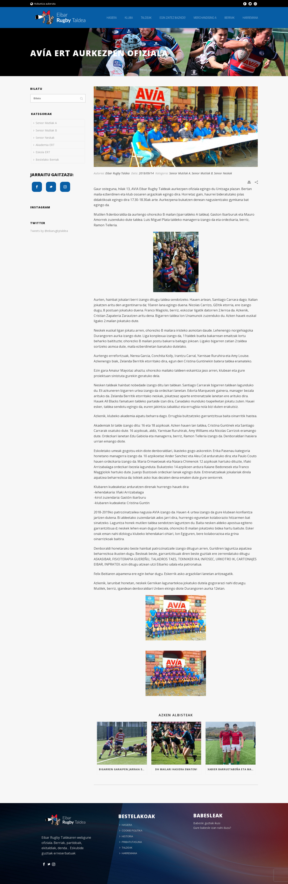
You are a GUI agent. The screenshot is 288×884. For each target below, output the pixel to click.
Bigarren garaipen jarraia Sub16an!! (123, 769)
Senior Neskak (223, 173)
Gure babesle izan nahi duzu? (212, 828)
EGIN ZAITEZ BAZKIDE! (173, 18)
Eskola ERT (41, 152)
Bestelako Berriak (46, 159)
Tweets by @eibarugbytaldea (49, 231)
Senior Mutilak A (179, 173)
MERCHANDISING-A (205, 18)
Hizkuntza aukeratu (43, 3)
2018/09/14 (146, 173)
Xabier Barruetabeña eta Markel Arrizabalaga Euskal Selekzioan (231, 769)
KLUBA (129, 18)
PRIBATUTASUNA (130, 842)
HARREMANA (250, 18)
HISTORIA (126, 836)
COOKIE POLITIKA (130, 830)
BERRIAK (230, 18)
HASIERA (112, 18)
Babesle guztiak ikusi (206, 823)
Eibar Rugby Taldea (117, 173)
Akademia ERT (44, 145)
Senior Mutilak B (202, 173)
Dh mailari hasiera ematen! (176, 769)
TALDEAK (146, 18)
